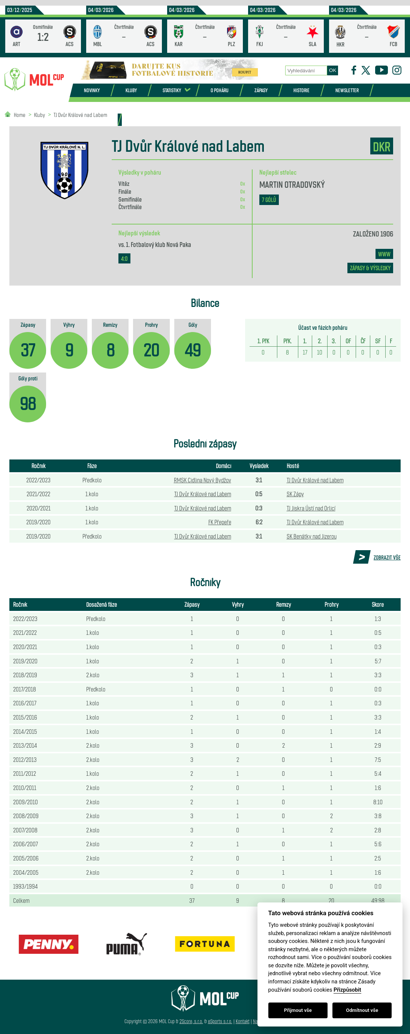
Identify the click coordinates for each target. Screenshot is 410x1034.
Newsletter (347, 90)
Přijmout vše (298, 1010)
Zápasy (261, 90)
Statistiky (172, 90)
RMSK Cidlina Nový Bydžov (202, 479)
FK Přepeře (219, 521)
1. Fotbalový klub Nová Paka (158, 244)
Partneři (98, 119)
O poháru (220, 90)
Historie (301, 90)
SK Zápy (295, 493)
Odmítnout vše (362, 1010)
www (384, 253)
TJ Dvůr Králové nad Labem (315, 479)
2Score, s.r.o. (191, 1021)
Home (19, 114)
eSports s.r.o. (220, 1021)
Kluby (131, 90)
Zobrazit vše (387, 557)
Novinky (92, 90)
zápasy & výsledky (370, 267)
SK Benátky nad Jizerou (312, 536)
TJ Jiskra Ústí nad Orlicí (311, 508)
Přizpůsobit (347, 990)
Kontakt (243, 1021)
